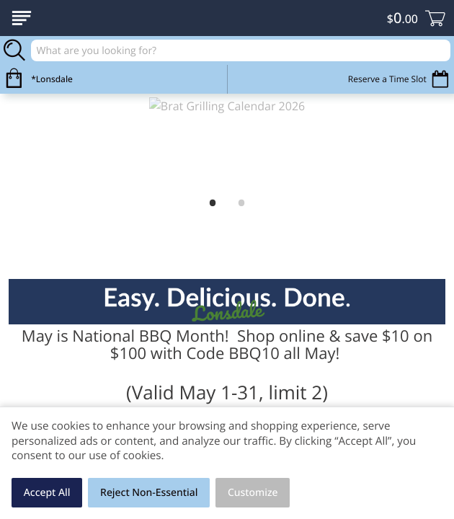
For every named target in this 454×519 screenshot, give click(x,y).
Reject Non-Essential (148, 493)
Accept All (47, 493)
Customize (253, 493)
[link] (227, 142)
